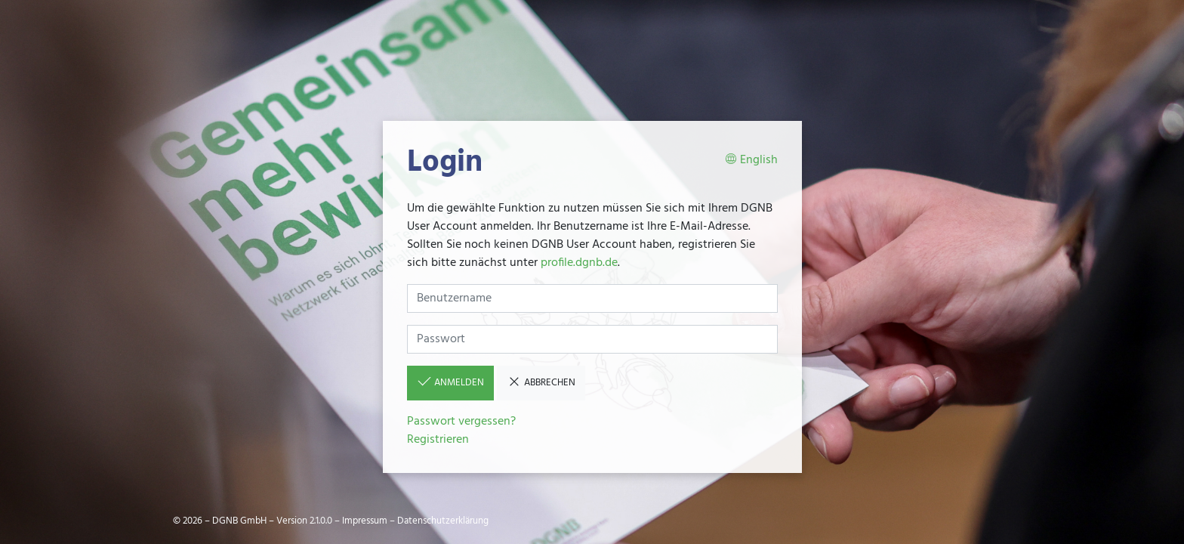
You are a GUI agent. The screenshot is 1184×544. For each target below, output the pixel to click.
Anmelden (450, 382)
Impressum (364, 521)
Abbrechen (541, 382)
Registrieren (438, 440)
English (751, 160)
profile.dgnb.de (579, 263)
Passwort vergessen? (461, 421)
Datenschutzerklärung (443, 521)
